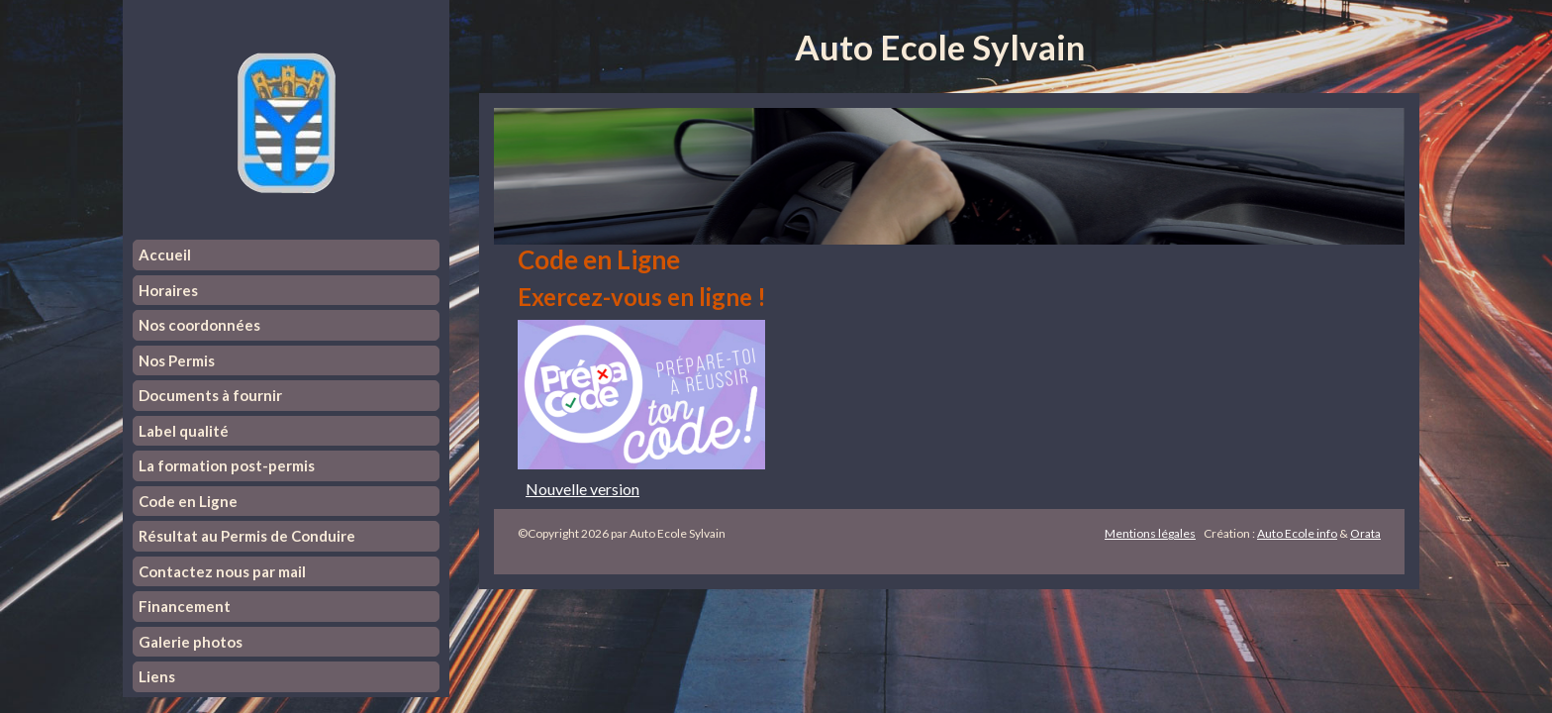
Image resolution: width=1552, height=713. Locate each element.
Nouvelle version (582, 488)
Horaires (168, 290)
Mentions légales (1150, 533)
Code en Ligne (188, 501)
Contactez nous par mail (222, 571)
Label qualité (184, 431)
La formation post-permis (227, 465)
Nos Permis (177, 360)
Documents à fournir (210, 395)
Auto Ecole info (1297, 533)
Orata (1365, 533)
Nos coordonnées (199, 325)
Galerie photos (190, 642)
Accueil (165, 254)
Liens (157, 676)
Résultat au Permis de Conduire (247, 536)
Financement (185, 606)
